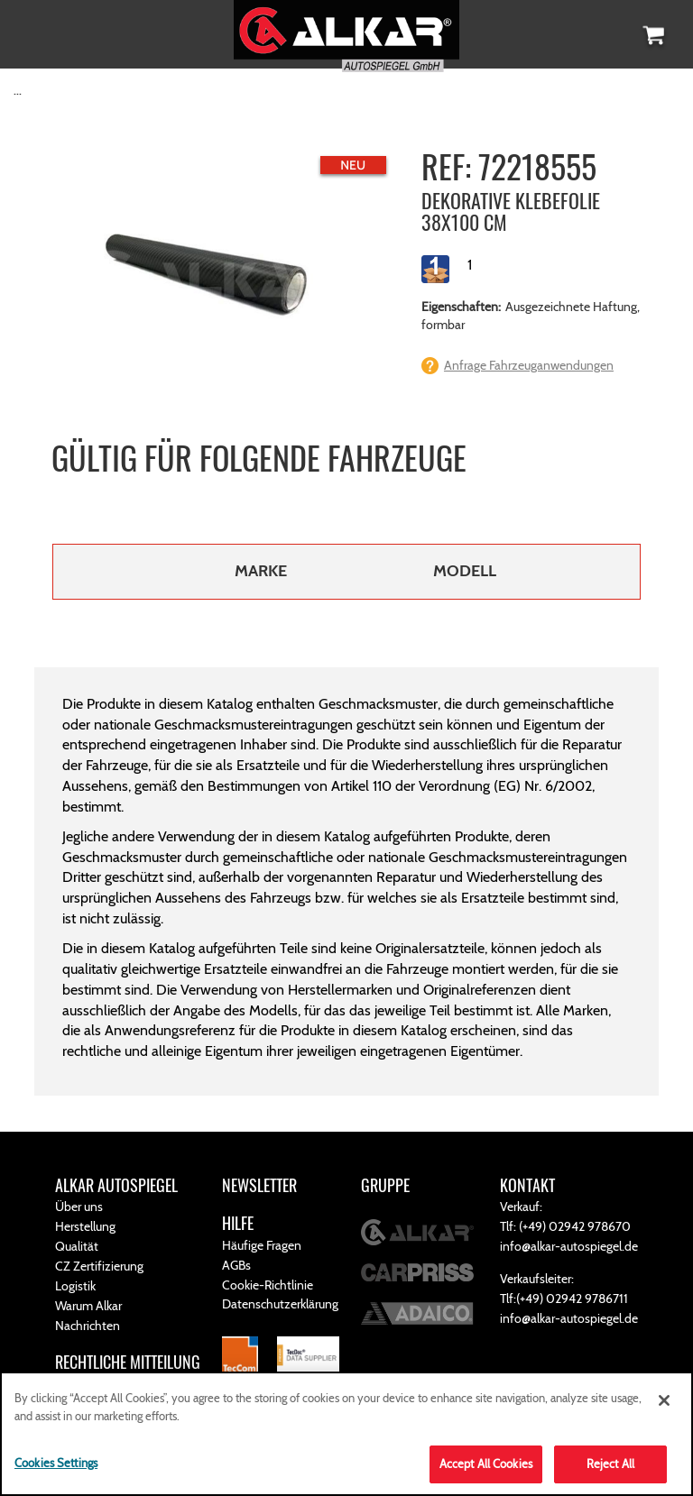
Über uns (79, 1206)
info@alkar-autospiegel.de (569, 1246)
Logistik (75, 1286)
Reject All (610, 1463)
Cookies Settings (55, 1462)
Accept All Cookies (485, 1463)
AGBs (236, 1265)
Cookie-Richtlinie (267, 1285)
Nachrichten (87, 1325)
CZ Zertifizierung (99, 1266)
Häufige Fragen (261, 1245)
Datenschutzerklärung (280, 1304)
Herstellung (85, 1226)
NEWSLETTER (259, 1185)
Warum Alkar (88, 1306)
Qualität (76, 1246)
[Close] (664, 1400)
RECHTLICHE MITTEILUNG (127, 1361)
